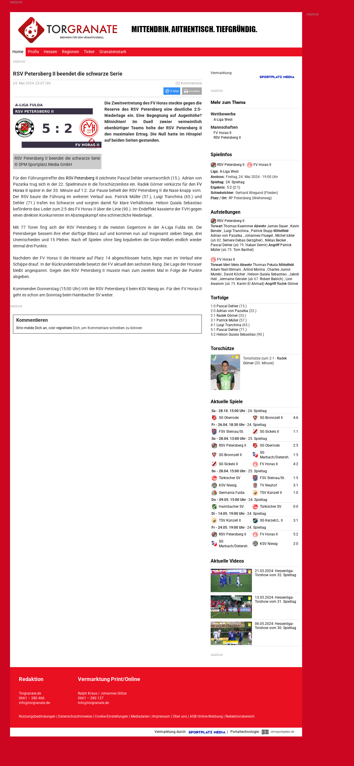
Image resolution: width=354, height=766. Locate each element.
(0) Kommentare (189, 83)
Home (17, 51)
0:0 (295, 506)
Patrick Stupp (262, 231)
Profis (33, 51)
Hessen (50, 51)
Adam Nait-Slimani (226, 269)
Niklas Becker (275, 240)
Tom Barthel (242, 250)
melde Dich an (35, 328)
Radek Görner (287, 284)
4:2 (295, 464)
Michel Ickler (285, 235)
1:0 (295, 493)
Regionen (70, 51)
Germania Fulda (232, 493)
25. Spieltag (257, 439)
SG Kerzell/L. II (271, 520)
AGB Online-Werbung (206, 716)
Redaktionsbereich (240, 716)
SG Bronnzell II (271, 418)
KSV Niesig (228, 485)
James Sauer (277, 226)
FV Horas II (222, 133)
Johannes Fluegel (259, 235)
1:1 (295, 431)
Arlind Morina (254, 269)
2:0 (295, 544)
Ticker (89, 51)
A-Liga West (223, 119)
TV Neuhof (268, 485)
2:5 (295, 445)
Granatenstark (112, 51)
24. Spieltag (235, 182)
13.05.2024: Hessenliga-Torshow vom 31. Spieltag (275, 599)
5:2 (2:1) (233, 187)
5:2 (295, 534)
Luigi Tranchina (236, 231)
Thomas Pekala (265, 265)
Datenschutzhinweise (75, 716)
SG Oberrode (229, 418)
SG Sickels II (269, 431)
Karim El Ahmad (249, 284)
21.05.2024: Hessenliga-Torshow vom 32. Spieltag (275, 573)
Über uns (180, 716)
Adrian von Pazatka (226, 235)
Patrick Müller (228, 320)
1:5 (295, 455)
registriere (64, 328)
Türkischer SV (229, 478)
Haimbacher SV (231, 506)
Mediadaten (140, 716)
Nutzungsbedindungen (37, 716)
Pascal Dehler (221, 245)
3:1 (295, 485)
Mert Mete (231, 265)
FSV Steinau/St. (231, 431)
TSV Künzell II (271, 493)
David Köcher (234, 274)
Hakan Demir (255, 245)
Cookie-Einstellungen (111, 716)
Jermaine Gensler (233, 279)
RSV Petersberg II (82, 178)
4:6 (295, 418)
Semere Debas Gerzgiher (241, 240)
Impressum (161, 716)
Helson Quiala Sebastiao (267, 274)
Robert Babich (270, 279)
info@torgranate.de (34, 703)
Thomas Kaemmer (238, 226)
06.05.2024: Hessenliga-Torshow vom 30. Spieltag (275, 626)
